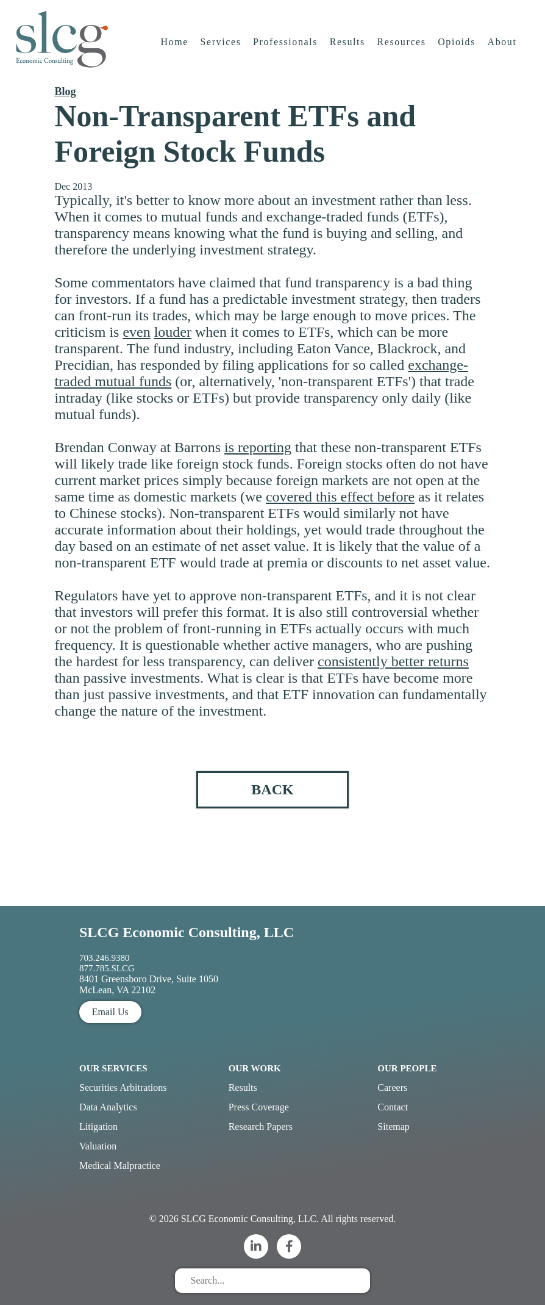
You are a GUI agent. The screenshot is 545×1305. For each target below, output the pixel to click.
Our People (406, 1068)
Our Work (255, 1068)
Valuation (97, 1146)
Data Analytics (108, 1107)
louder (172, 332)
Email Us (110, 1012)
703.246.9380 (104, 958)
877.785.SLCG (107, 968)
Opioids (457, 45)
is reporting (257, 447)
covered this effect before (340, 497)
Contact (392, 1107)
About (503, 45)
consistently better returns (393, 661)
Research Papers (261, 1126)
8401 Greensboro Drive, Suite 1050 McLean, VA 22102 (148, 984)
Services (221, 45)
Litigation (98, 1126)
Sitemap (393, 1126)
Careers (392, 1087)
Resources (401, 45)
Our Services (113, 1068)
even (136, 332)
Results (348, 45)
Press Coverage (259, 1107)
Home (175, 45)
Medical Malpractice (119, 1165)
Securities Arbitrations (123, 1087)
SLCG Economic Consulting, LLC (186, 932)
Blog (65, 91)
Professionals (286, 45)
